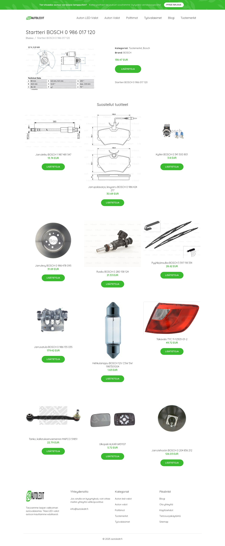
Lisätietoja (128, 70)
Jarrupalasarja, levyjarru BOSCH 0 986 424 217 (112, 190)
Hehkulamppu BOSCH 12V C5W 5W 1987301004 (112, 366)
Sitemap (163, 523)
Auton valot (112, 18)
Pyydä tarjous (173, 5)
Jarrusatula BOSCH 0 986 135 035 (53, 348)
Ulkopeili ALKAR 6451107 (112, 445)
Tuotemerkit (188, 18)
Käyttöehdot (166, 511)
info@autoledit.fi (79, 510)
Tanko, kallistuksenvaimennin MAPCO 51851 (53, 440)
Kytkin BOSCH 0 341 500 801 (172, 156)
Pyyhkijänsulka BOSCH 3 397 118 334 (172, 264)
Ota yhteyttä (166, 506)
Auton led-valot (123, 500)
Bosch (146, 49)
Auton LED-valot (87, 18)
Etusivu (29, 39)
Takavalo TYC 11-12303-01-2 (171, 340)
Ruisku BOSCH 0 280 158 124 (112, 273)
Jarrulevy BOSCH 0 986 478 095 (53, 267)
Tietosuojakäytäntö (170, 517)
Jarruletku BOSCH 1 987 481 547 (53, 156)
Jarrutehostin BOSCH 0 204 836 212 (171, 452)
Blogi (171, 18)
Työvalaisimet (153, 18)
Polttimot (132, 18)
